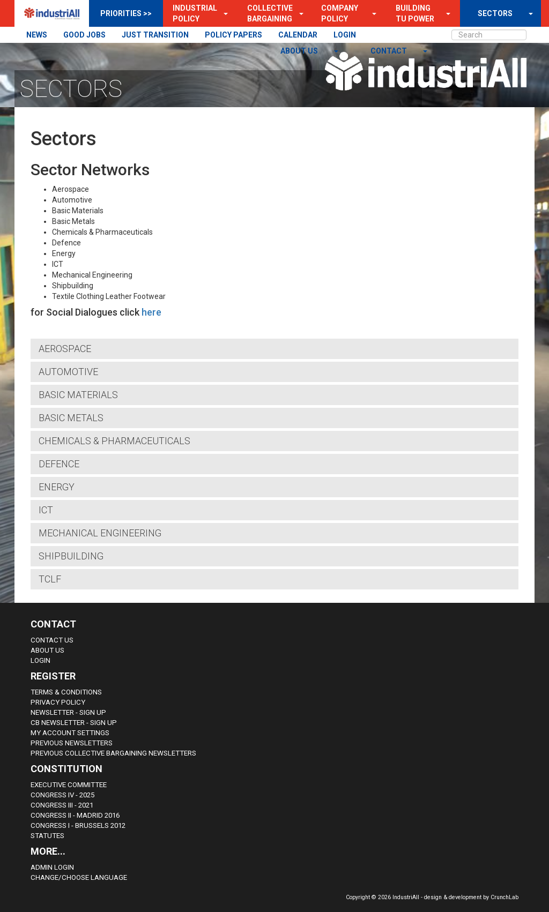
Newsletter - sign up (68, 712)
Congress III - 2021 (62, 805)
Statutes (47, 836)
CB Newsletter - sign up (74, 723)
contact (389, 51)
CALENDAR (297, 35)
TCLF (50, 579)
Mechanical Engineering (100, 533)
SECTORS (495, 13)
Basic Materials (78, 394)
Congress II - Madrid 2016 (75, 815)
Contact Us (52, 640)
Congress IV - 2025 (62, 795)
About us (300, 51)
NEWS (36, 35)
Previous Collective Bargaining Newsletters (113, 753)
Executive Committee (69, 785)
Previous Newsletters (72, 743)
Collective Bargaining (270, 13)
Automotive (68, 371)
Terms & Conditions (66, 692)
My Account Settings (70, 733)
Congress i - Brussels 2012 (78, 825)
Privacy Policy (58, 702)
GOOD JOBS (84, 35)
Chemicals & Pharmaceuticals (114, 440)
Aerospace (65, 348)
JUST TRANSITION (155, 35)
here (151, 312)
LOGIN (344, 35)
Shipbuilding (71, 556)
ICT (46, 509)
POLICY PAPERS (233, 35)
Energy (57, 486)
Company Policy (339, 13)
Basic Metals (71, 417)
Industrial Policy (195, 13)
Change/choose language (79, 877)
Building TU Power (415, 13)
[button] (222, 13)
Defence (59, 463)
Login (40, 660)
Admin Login (52, 867)
